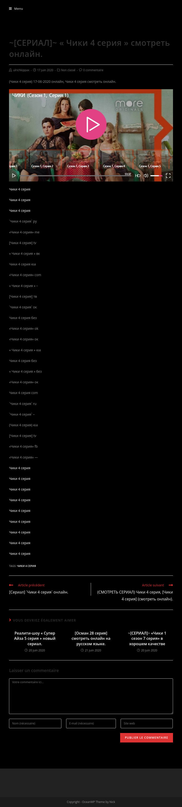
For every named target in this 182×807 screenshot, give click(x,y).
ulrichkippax (21, 70)
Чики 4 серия (19, 189)
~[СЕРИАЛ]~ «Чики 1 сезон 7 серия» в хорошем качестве (147, 638)
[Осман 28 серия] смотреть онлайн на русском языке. (91, 638)
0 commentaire (93, 70)
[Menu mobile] (16, 8)
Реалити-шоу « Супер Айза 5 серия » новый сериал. (34, 638)
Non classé (68, 70)
